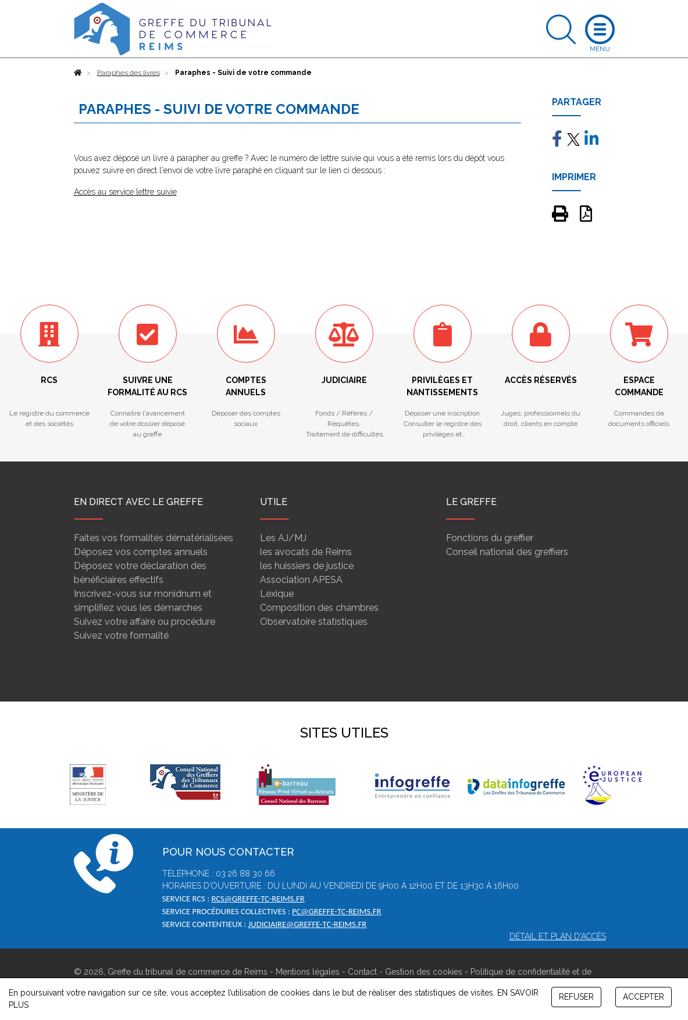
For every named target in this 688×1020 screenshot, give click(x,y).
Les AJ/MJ (283, 537)
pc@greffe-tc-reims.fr (336, 911)
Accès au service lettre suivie (125, 191)
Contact (362, 971)
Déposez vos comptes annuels (141, 551)
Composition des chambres (319, 607)
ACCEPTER (643, 996)
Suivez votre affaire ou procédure (144, 621)
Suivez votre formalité (121, 635)
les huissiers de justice (307, 565)
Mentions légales (308, 971)
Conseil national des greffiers (507, 551)
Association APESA (301, 579)
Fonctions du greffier (489, 537)
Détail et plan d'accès (557, 936)
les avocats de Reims (306, 551)
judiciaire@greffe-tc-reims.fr (307, 924)
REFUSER (576, 996)
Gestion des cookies (423, 971)
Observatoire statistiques (314, 621)
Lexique (277, 593)
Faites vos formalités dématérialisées (153, 537)
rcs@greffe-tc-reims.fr (257, 898)
